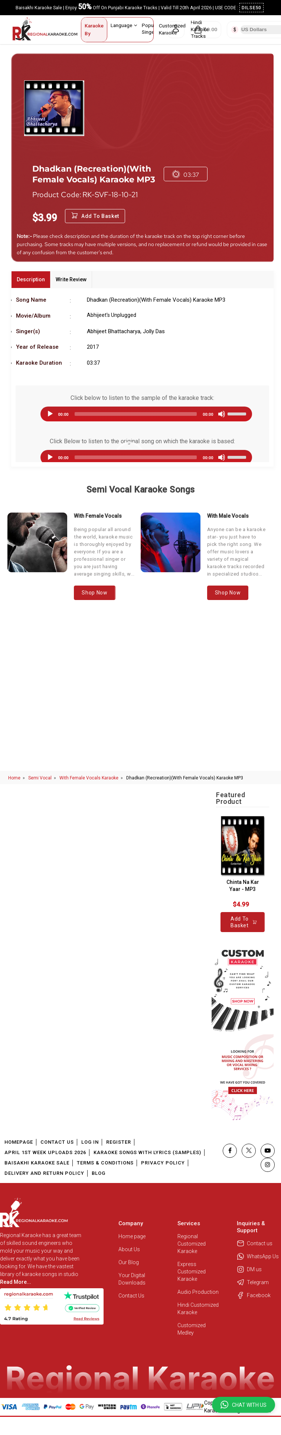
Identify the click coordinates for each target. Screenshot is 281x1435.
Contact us (254, 1243)
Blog (98, 1173)
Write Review (71, 279)
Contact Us (57, 1142)
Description (31, 279)
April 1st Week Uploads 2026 (45, 1152)
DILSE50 (252, 7)
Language (124, 25)
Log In (90, 1142)
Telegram (253, 1282)
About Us (129, 1249)
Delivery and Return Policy (44, 1173)
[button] (243, 1405)
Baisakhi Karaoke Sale (36, 1163)
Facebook (254, 1295)
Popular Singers (153, 28)
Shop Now (95, 593)
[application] (142, 414)
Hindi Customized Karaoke (198, 1308)
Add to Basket (95, 216)
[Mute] (221, 414)
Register (118, 1142)
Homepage (18, 1142)
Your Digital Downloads (132, 1279)
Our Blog (128, 1262)
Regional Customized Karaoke (191, 1243)
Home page (132, 1236)
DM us (249, 1269)
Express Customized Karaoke (191, 1271)
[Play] (50, 414)
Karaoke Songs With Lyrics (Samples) (147, 1152)
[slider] (136, 414)
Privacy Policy (163, 1163)
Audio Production (198, 1292)
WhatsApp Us (258, 1256)
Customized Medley (191, 1329)
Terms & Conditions (105, 1163)
